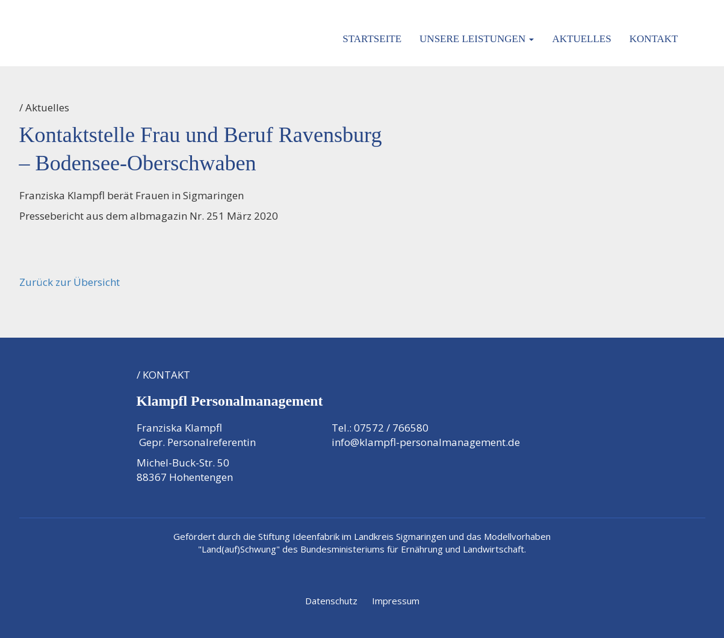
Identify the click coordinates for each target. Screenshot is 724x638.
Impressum (395, 601)
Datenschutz (331, 601)
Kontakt (654, 39)
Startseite (371, 39)
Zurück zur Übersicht (69, 282)
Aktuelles (581, 39)
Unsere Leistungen (476, 39)
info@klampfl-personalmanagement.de (426, 442)
